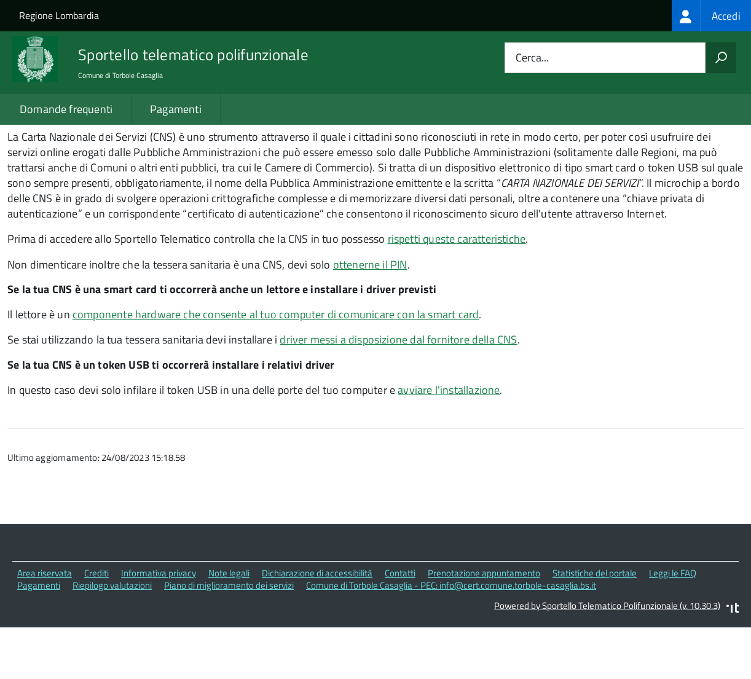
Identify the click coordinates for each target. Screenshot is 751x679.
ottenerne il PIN (370, 316)
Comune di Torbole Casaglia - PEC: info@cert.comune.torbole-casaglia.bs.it (451, 638)
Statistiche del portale (594, 625)
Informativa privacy (158, 625)
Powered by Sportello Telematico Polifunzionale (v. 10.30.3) (607, 658)
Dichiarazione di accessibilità (317, 625)
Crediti (96, 625)
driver (398, 392)
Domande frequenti (66, 109)
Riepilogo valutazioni (112, 638)
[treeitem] (711, 15)
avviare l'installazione (449, 442)
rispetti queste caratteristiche (457, 291)
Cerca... (532, 58)
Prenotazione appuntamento (484, 625)
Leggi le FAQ (672, 625)
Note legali (229, 625)
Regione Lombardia (59, 15)
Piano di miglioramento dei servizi (229, 638)
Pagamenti (176, 109)
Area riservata (44, 625)
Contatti (400, 625)
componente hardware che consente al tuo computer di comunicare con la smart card (276, 366)
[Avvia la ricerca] (721, 57)
